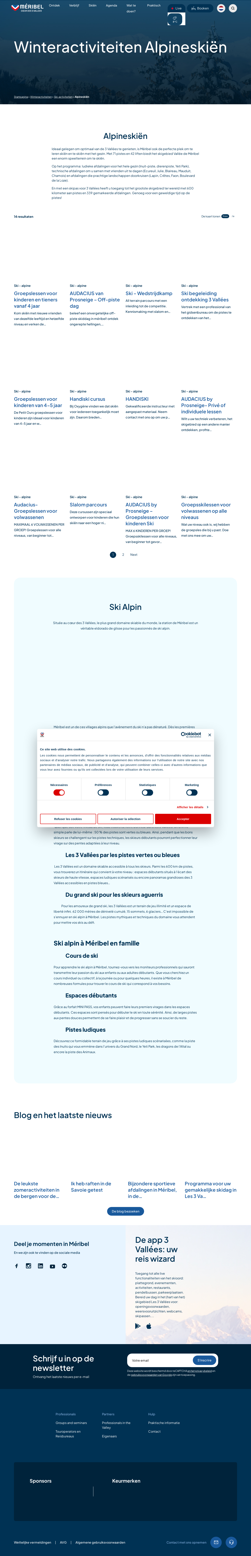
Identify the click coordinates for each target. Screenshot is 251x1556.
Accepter (183, 819)
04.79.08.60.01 (231, 1542)
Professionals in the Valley (116, 1425)
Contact (154, 1431)
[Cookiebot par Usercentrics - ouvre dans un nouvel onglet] (184, 735)
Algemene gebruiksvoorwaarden (100, 1542)
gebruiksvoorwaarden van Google (151, 1374)
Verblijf (74, 5)
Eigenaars (109, 1436)
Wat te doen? (131, 8)
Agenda (111, 5)
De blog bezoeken (125, 1211)
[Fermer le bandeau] (209, 734)
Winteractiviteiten (41, 96)
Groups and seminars (71, 1423)
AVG (63, 1542)
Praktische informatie (164, 1423)
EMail (216, 1542)
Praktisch (154, 5)
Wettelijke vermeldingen (32, 1542)
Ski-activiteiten (63, 96)
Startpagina (21, 96)
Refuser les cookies (68, 819)
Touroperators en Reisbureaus (68, 1433)
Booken (200, 8)
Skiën (93, 5)
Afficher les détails (190, 807)
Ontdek (54, 5)
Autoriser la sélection (125, 819)
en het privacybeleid (200, 1370)
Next (133, 554)
